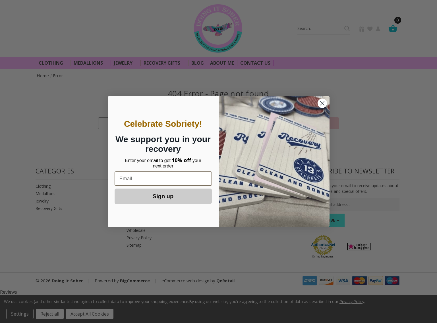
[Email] (163, 178)
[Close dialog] (322, 103)
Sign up (163, 196)
